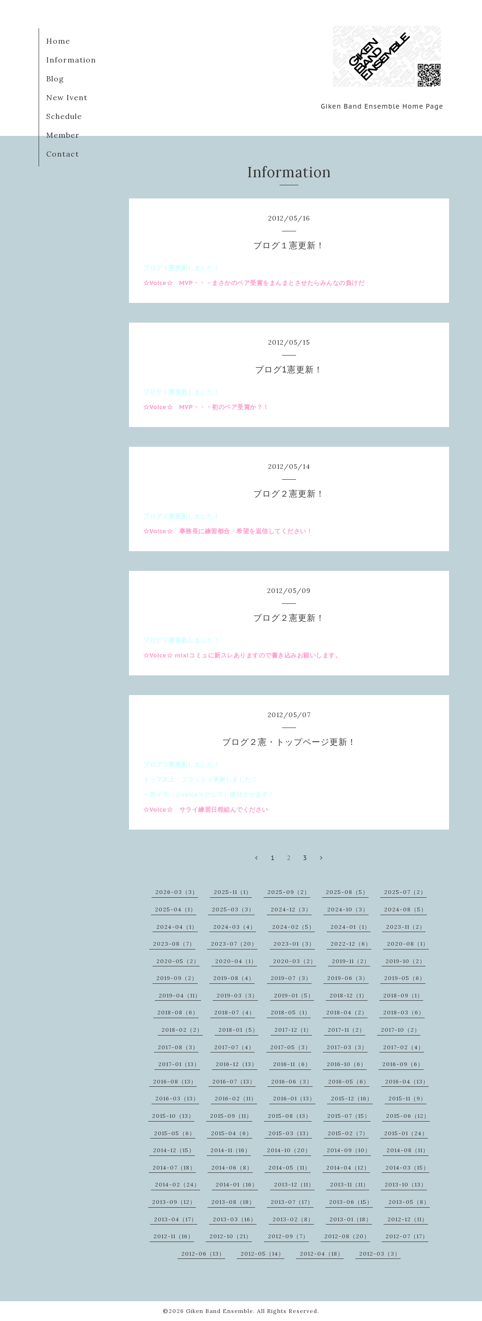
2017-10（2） (400, 1029)
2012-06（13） (203, 1253)
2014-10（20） (289, 1150)
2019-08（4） (234, 977)
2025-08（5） (347, 891)
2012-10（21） (230, 1236)
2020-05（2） (178, 961)
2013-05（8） (409, 1201)
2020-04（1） (236, 961)
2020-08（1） (408, 943)
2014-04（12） (348, 1167)
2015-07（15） (348, 1115)
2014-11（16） (230, 1150)
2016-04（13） (407, 1081)
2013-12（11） (294, 1184)
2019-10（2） (406, 961)
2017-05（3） (290, 1047)
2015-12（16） (352, 1098)
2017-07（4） (234, 1047)
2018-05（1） (291, 1012)
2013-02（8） (293, 1219)
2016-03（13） (177, 1098)
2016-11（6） (292, 1064)
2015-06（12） (408, 1115)
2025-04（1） (175, 909)
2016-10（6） (347, 1064)
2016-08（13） (175, 1081)
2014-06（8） (232, 1167)
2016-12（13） (236, 1064)
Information (71, 59)
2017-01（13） (179, 1064)
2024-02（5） (293, 926)
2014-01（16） (237, 1184)
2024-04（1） (177, 926)
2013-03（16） (235, 1219)
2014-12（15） (174, 1150)
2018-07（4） (234, 1012)
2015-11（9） (407, 1098)
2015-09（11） (231, 1115)
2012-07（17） (407, 1236)
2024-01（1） (350, 926)
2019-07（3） (291, 977)
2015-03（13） (290, 1133)
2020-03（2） (294, 961)
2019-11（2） (351, 961)
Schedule (64, 116)
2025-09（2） (288, 891)
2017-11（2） (346, 1029)
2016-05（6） (349, 1081)
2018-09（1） (403, 995)
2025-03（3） (233, 909)
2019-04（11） (180, 995)
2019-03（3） (237, 995)
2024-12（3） (291, 909)
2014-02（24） (177, 1184)
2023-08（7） (174, 943)
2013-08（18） (233, 1201)
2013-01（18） (350, 1219)
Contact (62, 153)
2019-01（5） (294, 995)
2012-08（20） (347, 1236)
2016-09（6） (403, 1064)
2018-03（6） (404, 1012)
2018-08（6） (178, 1012)
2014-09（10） (349, 1150)
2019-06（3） (348, 977)
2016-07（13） (234, 1081)
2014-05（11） (289, 1167)
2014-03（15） (407, 1167)
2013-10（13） (406, 1184)
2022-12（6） (350, 943)
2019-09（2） (177, 977)
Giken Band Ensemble (219, 1310)
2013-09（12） (174, 1201)
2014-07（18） (174, 1167)
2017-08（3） (178, 1047)
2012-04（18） (322, 1253)
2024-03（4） (234, 926)
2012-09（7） (288, 1236)
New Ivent (67, 97)
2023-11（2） (406, 926)
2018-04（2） (347, 1012)
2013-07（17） (292, 1201)
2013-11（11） (349, 1184)
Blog (55, 78)
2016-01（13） (294, 1098)
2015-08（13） (290, 1115)
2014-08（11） (407, 1150)
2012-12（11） (407, 1219)
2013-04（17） (175, 1219)
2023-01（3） (294, 943)
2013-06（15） (351, 1201)
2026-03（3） (176, 891)
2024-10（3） (348, 909)
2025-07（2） (405, 891)
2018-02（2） (182, 1029)
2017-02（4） (403, 1047)
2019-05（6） (405, 977)
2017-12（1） (293, 1029)
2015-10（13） (173, 1115)
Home (58, 41)
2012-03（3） (380, 1253)
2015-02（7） (348, 1133)
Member (63, 135)
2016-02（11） (236, 1098)
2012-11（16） (173, 1236)
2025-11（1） (233, 891)
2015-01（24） (406, 1133)
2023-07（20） (234, 943)
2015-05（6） (174, 1133)
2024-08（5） (405, 909)
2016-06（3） (292, 1081)
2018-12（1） (348, 995)
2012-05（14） (262, 1253)
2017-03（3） (347, 1047)
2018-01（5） (238, 1029)
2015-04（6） (231, 1133)
